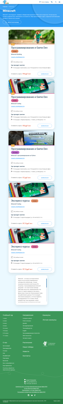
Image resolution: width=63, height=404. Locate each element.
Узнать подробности (17, 57)
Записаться (44, 74)
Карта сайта (57, 400)
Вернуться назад (13, 22)
